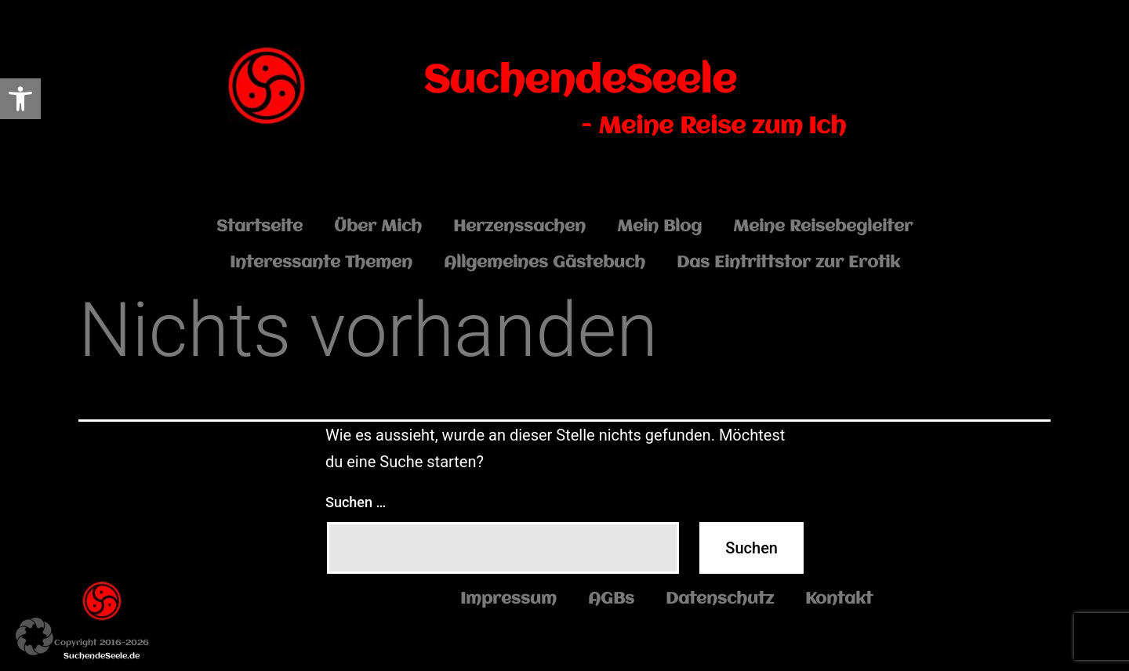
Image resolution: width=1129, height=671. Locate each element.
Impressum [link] (508, 599)
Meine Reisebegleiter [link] (823, 227)
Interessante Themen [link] (321, 263)
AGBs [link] (611, 599)
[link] (20, 98)
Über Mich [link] (378, 227)
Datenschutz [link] (720, 599)
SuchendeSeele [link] (579, 81)
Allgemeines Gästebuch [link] (544, 263)
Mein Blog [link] (659, 227)
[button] (34, 636)
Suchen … (355, 502)
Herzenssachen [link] (519, 227)
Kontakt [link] (839, 599)
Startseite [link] (259, 227)
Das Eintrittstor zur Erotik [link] (788, 263)
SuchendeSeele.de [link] (102, 656)
